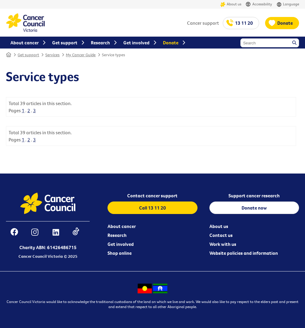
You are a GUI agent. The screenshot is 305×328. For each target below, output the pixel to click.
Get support (28, 54)
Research (117, 235)
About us (230, 4)
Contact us (221, 235)
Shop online (120, 253)
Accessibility (259, 4)
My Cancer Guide (81, 54)
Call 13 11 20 (152, 208)
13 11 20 (244, 23)
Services (52, 54)
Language (287, 4)
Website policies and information (243, 253)
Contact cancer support (152, 196)
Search (295, 43)
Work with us (222, 244)
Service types (113, 54)
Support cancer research (254, 196)
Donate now (254, 208)
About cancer (122, 226)
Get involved (121, 244)
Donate (285, 23)
